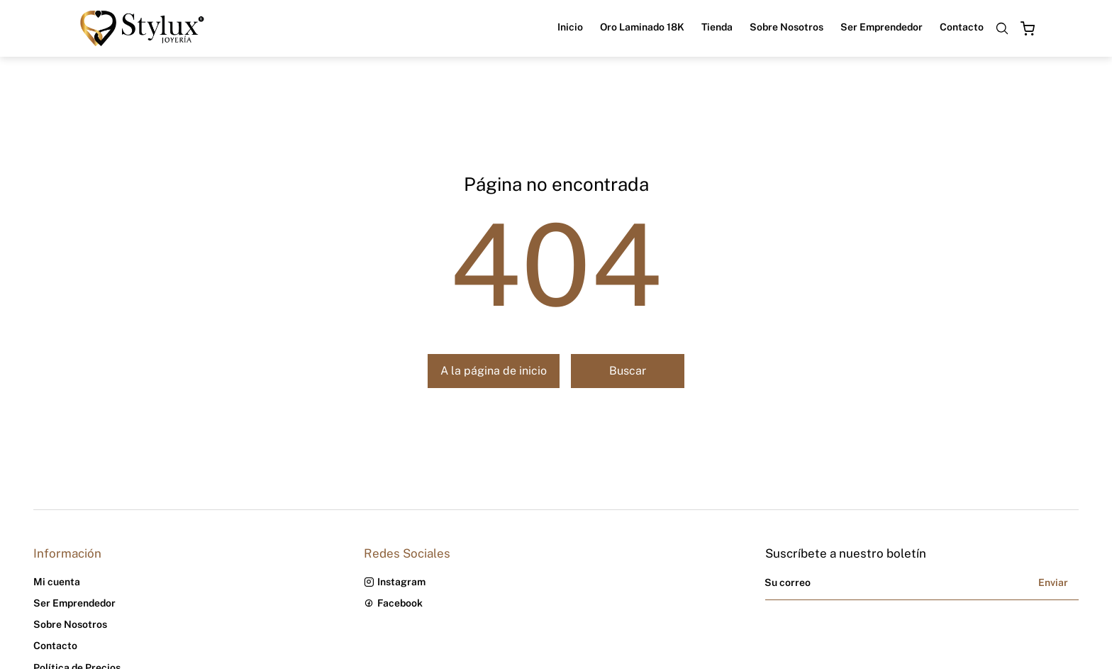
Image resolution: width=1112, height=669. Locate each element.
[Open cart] (1028, 28)
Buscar (627, 370)
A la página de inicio (493, 370)
